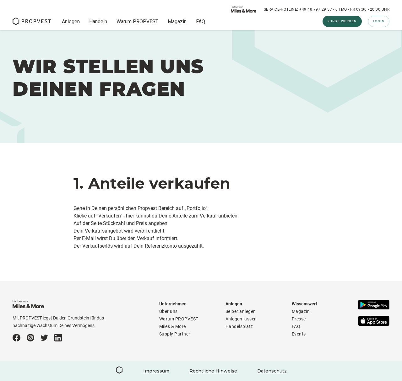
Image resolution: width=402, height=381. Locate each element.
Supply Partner (174, 333)
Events (299, 333)
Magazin (177, 21)
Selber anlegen (240, 311)
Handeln (98, 21)
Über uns (168, 311)
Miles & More (172, 326)
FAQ (200, 21)
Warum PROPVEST (137, 21)
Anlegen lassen (241, 318)
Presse (299, 318)
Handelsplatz (239, 326)
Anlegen (71, 21)
